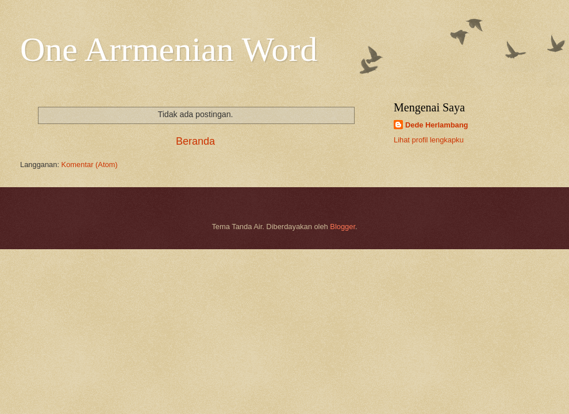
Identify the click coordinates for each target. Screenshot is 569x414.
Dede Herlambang (436, 125)
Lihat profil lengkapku (429, 140)
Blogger (342, 226)
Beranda (195, 141)
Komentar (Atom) (89, 164)
